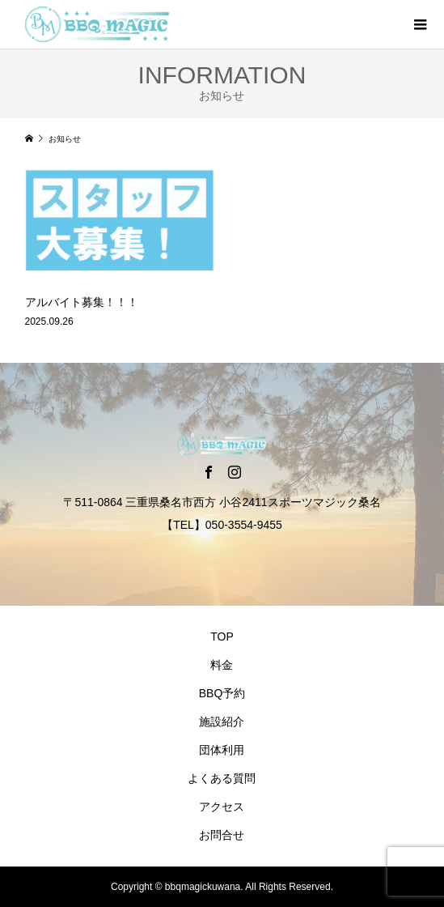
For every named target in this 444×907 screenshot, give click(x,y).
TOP (222, 636)
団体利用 (221, 749)
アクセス (221, 806)
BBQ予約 (222, 693)
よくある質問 (222, 778)
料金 (221, 664)
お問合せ (221, 834)
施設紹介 (221, 721)
